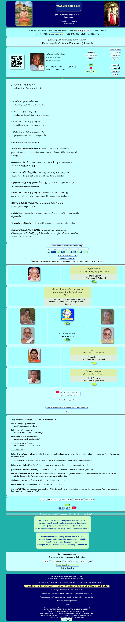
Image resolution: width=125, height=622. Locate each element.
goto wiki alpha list (67, 258)
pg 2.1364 (62, 252)
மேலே (67, 561)
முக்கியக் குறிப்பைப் (82, 30)
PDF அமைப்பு (91, 56)
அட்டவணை (56, 561)
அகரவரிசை (115, 52)
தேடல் (115, 59)
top (90, 561)
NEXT (94, 71)
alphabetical (115, 68)
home (74, 561)
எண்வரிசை (115, 56)
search (115, 74)
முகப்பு (46, 561)
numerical (115, 71)
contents (83, 561)
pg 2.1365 (72, 252)
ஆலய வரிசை (115, 49)
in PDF (91, 59)
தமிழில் (43, 499)
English (91, 52)
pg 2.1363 (52, 252)
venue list (115, 65)
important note (57, 34)
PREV (87, 71)
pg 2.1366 (82, 252)
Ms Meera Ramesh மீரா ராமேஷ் (67, 400)
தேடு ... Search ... (67, 568)
